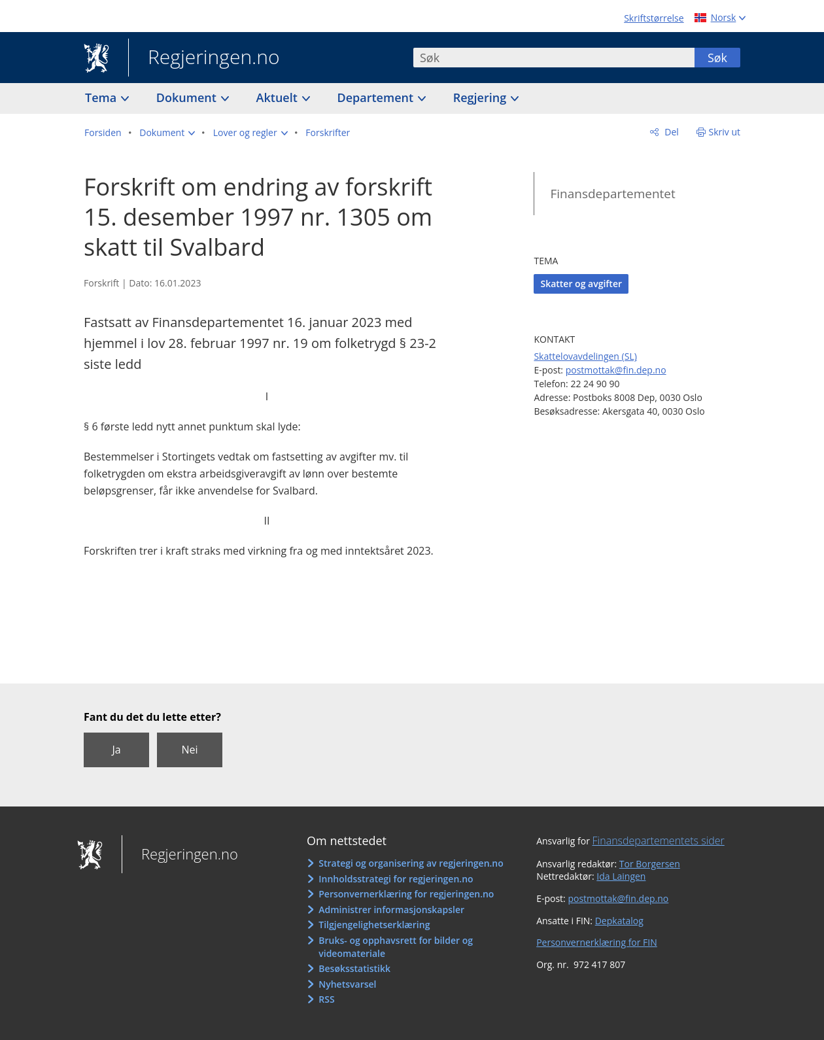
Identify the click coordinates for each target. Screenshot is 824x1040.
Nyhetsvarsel (347, 984)
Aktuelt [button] (278, 97)
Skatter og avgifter (581, 283)
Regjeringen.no (204, 58)
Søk (717, 57)
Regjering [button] (481, 97)
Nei (189, 749)
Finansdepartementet (612, 193)
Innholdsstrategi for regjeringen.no (395, 879)
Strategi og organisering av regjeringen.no (411, 863)
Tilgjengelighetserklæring (374, 924)
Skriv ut (725, 132)
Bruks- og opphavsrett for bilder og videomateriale (395, 947)
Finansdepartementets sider (658, 840)
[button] (167, 132)
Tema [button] (102, 97)
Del (670, 132)
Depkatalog (619, 920)
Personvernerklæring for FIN (596, 942)
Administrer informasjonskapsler (391, 909)
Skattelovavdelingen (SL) (585, 356)
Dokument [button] (188, 97)
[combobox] (554, 57)
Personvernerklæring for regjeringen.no (406, 894)
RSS (326, 999)
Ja (116, 749)
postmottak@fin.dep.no (616, 370)
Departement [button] (377, 97)
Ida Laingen (620, 876)
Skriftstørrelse (653, 18)
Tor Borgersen (649, 864)
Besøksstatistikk (354, 968)
